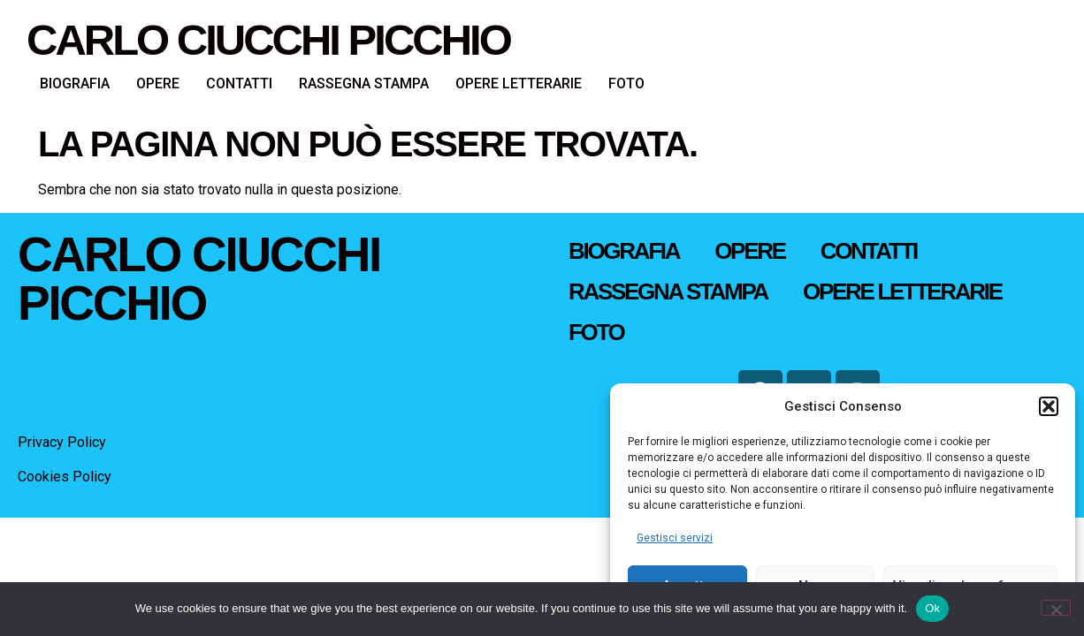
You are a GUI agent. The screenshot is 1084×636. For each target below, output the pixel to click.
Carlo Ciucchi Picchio (268, 40)
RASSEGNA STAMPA (364, 83)
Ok (932, 608)
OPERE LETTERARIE (518, 83)
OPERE (157, 83)
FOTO (626, 83)
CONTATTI (239, 83)
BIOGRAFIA (75, 83)
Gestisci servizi (675, 538)
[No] (1056, 608)
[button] (1048, 406)
